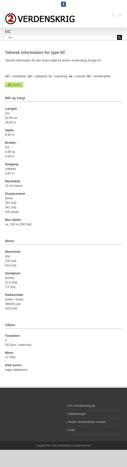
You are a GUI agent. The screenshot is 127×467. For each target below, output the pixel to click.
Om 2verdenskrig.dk (81, 405)
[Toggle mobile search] (113, 15)
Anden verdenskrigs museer (87, 422)
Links (71, 430)
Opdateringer (77, 414)
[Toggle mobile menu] (120, 15)
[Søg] (119, 37)
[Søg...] (61, 37)
